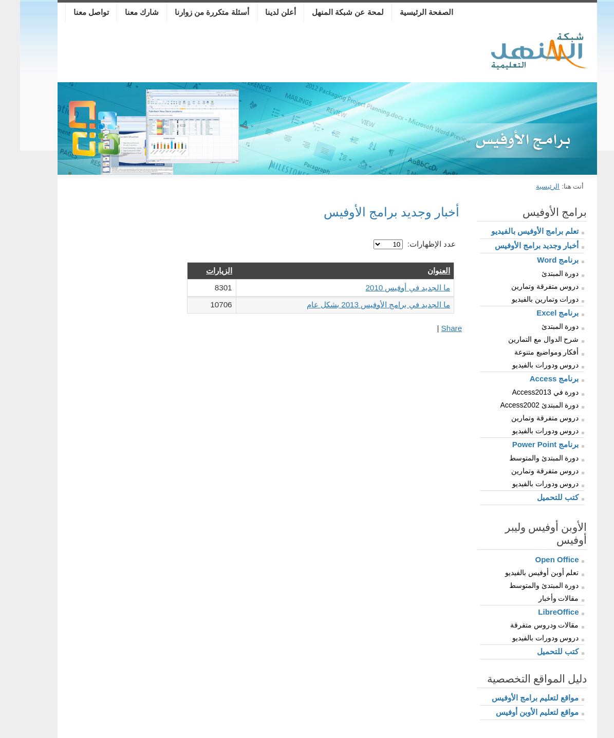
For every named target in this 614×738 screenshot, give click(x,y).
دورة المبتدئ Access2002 (519, 405)
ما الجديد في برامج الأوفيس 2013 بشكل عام (358, 304)
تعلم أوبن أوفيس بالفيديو (522, 572)
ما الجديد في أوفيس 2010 (387, 287)
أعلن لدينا (260, 12)
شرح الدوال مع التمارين (523, 339)
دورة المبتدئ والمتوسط (524, 458)
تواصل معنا (71, 12)
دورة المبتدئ (540, 273)
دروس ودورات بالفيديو (525, 365)
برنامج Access (534, 378)
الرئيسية (527, 186)
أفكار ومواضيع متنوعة (526, 352)
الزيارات (199, 270)
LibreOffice (538, 611)
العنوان (418, 270)
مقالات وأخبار (538, 598)
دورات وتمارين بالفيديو (525, 299)
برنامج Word (538, 259)
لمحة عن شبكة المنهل (328, 12)
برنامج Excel (537, 312)
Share (431, 328)
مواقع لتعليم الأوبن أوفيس (517, 712)
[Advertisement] (252, 54)
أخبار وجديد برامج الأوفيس (517, 245)
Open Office (537, 559)
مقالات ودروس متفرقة (524, 625)
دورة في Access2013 (525, 392)
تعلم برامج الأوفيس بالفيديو (515, 231)
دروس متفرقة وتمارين (525, 286)
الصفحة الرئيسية (406, 12)
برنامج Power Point (525, 444)
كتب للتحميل (538, 497)
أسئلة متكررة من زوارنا (192, 12)
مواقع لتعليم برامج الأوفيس (515, 697)
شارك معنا (122, 12)
